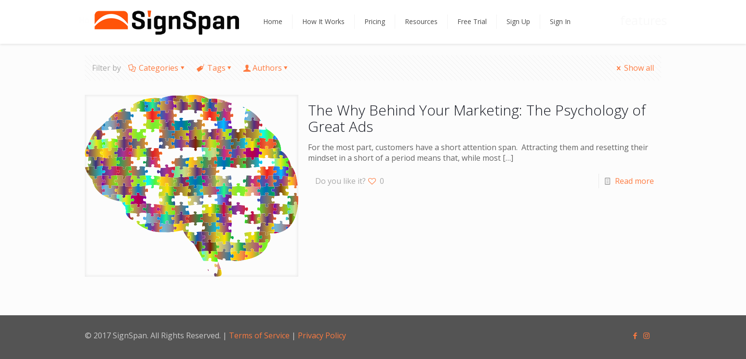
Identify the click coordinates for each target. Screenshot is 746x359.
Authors (267, 68)
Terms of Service (259, 335)
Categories (157, 68)
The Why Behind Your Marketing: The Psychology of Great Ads (477, 118)
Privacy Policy (322, 335)
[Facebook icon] (635, 335)
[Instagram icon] (647, 335)
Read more (634, 181)
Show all (634, 68)
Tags (215, 68)
